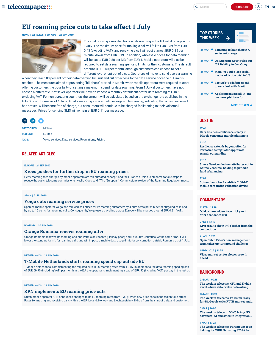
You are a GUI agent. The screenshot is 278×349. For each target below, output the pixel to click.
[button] (258, 6)
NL (274, 7)
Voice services (52, 139)
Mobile (47, 128)
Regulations (87, 139)
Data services (70, 139)
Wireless (38, 34)
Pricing (100, 139)
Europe (47, 134)
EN (267, 7)
